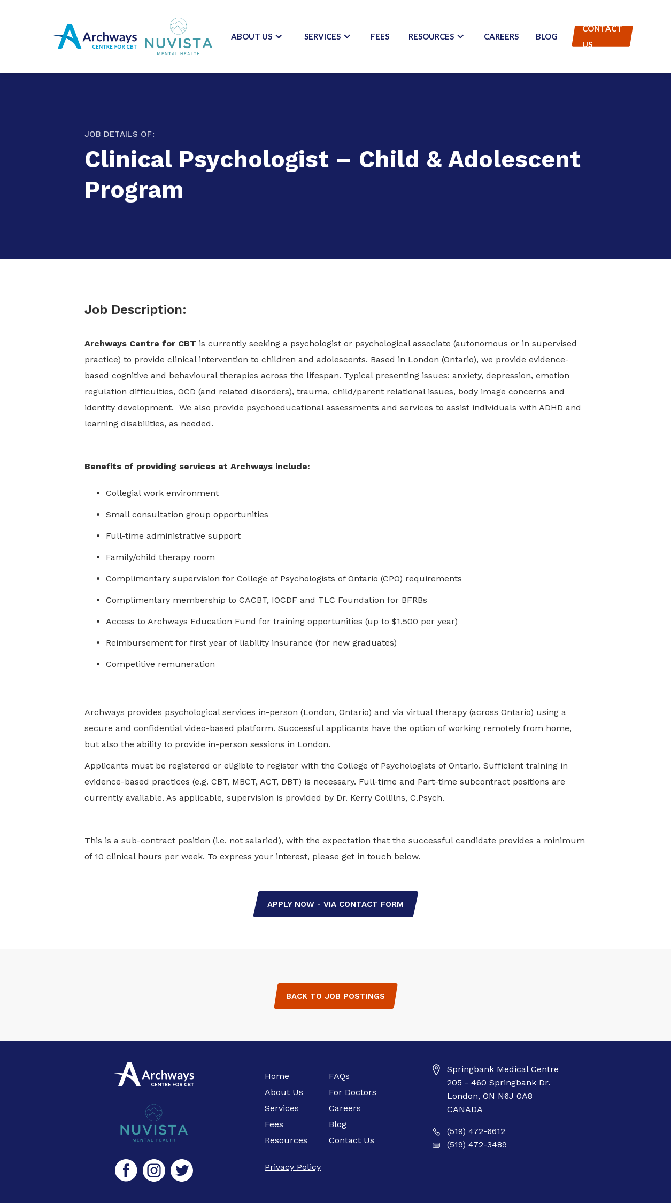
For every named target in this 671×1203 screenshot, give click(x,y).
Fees (380, 36)
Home (277, 1076)
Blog (547, 36)
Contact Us (602, 36)
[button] (257, 36)
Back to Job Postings (335, 996)
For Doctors (352, 1092)
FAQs (339, 1076)
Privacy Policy (293, 1167)
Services (282, 1108)
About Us (284, 1092)
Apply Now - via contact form (335, 904)
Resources (286, 1140)
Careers (501, 36)
